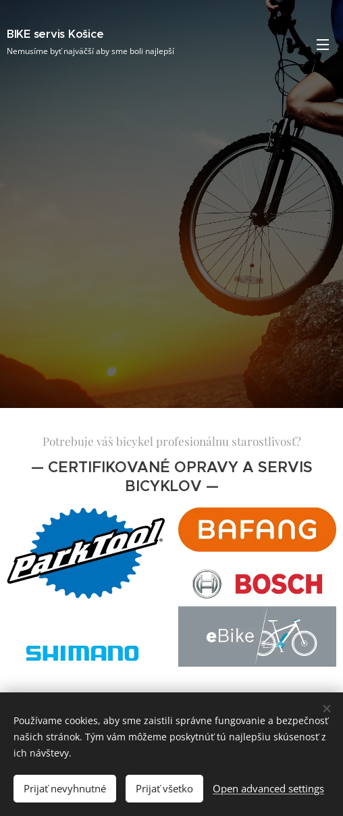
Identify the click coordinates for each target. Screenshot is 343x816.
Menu (323, 44)
